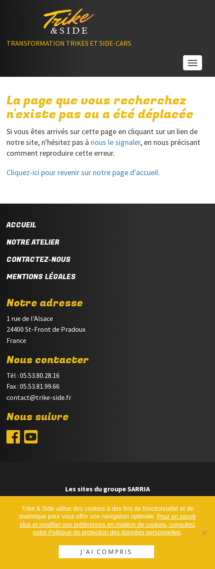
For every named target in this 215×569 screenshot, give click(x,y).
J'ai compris (106, 551)
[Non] (204, 532)
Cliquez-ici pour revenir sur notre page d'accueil (82, 172)
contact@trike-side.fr (38, 397)
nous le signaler (115, 142)
